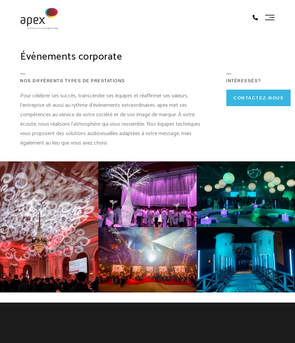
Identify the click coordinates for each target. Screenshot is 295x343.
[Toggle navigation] (270, 17)
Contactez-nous (258, 98)
